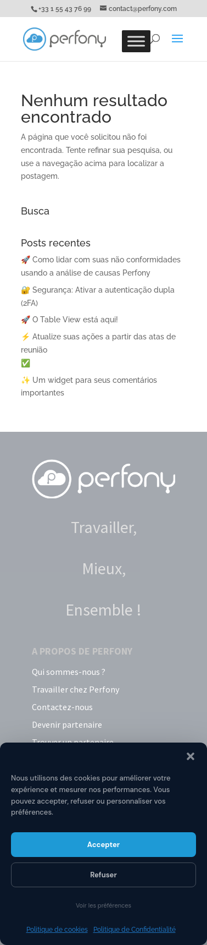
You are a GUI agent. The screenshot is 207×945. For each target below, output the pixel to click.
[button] (190, 756)
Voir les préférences (103, 905)
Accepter (103, 844)
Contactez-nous (62, 706)
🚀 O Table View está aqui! (69, 319)
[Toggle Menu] (136, 41)
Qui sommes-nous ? (68, 671)
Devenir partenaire (67, 724)
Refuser (103, 875)
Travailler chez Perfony (75, 689)
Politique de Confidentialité (134, 929)
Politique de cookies (57, 929)
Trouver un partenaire (73, 742)
